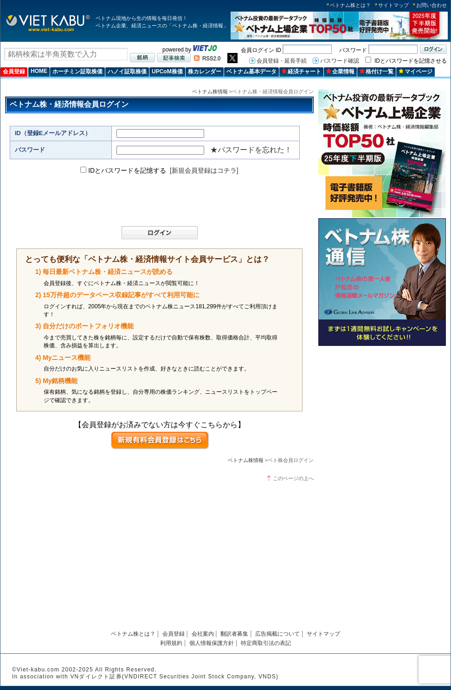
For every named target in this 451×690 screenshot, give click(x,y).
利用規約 (171, 643)
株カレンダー (204, 71)
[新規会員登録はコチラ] (204, 170)
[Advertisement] (382, 414)
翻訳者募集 (234, 634)
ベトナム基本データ (251, 71)
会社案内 (203, 634)
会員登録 (14, 71)
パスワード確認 (339, 61)
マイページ (415, 71)
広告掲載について (277, 634)
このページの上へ (293, 478)
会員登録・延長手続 (282, 61)
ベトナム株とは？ (350, 5)
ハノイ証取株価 (127, 71)
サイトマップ (393, 5)
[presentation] (155, 200)
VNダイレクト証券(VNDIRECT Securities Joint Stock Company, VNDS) (174, 676)
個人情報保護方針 (211, 643)
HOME (39, 71)
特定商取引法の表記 (266, 643)
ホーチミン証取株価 (77, 71)
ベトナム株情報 (210, 91)
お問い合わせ (431, 5)
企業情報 (340, 71)
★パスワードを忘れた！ (251, 150)
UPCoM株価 (167, 71)
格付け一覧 (376, 71)
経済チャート (301, 71)
